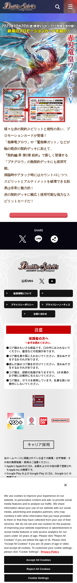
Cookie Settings (58, 297)
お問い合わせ (40, 318)
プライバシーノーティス (58, 308)
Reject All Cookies (38, 568)
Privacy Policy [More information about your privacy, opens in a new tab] (50, 551)
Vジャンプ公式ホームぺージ (38, 216)
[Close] (65, 485)
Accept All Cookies (38, 559)
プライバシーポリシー (22, 308)
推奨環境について (22, 297)
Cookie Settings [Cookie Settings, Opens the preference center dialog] (38, 578)
